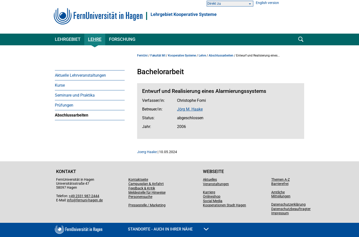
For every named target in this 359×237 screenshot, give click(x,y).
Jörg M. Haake (190, 109)
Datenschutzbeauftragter (291, 209)
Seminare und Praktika (75, 95)
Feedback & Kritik (141, 188)
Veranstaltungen (216, 184)
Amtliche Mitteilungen (280, 194)
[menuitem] (90, 75)
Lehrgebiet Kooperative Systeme (184, 14)
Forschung (122, 39)
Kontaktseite (138, 179)
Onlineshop (211, 196)
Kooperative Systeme (182, 55)
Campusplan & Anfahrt (146, 184)
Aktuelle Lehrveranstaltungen (80, 75)
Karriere (209, 192)
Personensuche (140, 197)
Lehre (94, 39)
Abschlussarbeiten (71, 115)
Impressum (280, 213)
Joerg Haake (147, 152)
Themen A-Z (280, 179)
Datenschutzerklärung (288, 204)
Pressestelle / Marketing (147, 205)
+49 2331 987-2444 (84, 196)
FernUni (142, 55)
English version (267, 3)
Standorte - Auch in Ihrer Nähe (168, 229)
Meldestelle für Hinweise (147, 192)
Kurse (60, 85)
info (70, 200)
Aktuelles (210, 179)
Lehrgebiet (68, 39)
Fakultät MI (157, 55)
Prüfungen (64, 105)
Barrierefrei (279, 184)
